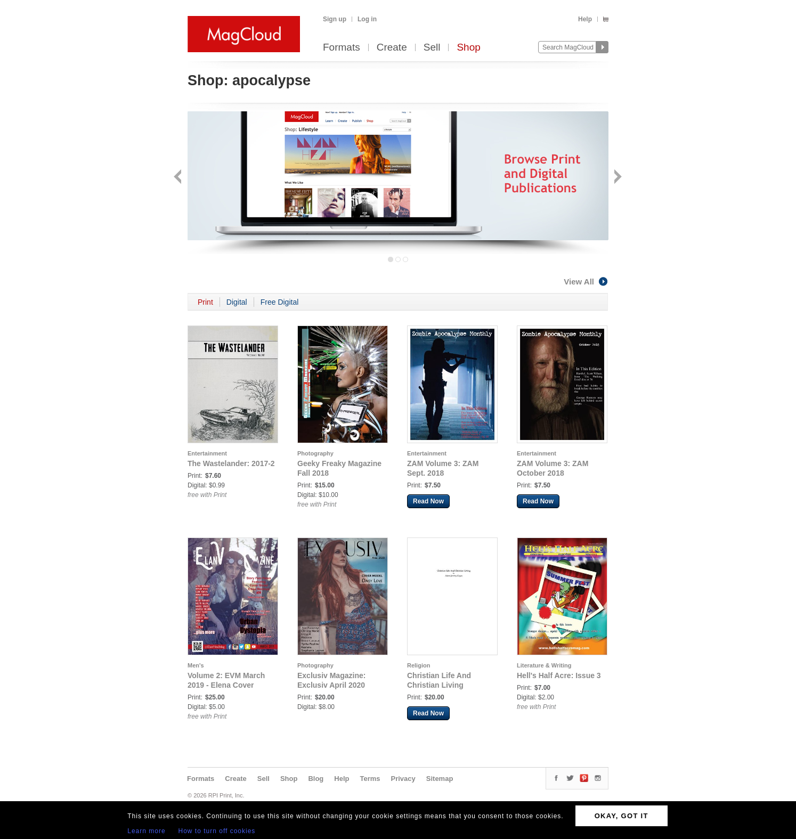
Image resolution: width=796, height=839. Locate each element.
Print (205, 302)
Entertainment (207, 453)
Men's (196, 665)
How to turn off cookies (217, 831)
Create (392, 48)
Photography (315, 453)
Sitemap (439, 779)
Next (617, 178)
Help (585, 19)
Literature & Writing (544, 665)
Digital (236, 302)
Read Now (428, 501)
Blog (315, 779)
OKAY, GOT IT (621, 816)
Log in (367, 19)
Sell (432, 48)
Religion (418, 665)
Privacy (403, 779)
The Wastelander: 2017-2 (231, 463)
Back (179, 178)
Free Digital (280, 302)
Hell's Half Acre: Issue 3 (559, 675)
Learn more (146, 831)
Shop (468, 48)
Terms (370, 779)
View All (586, 281)
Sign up (334, 19)
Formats (341, 48)
